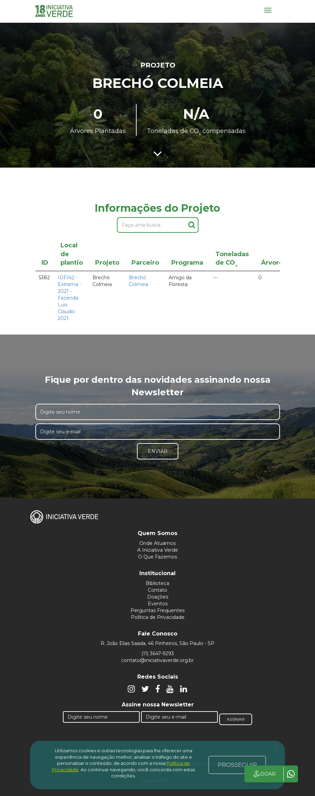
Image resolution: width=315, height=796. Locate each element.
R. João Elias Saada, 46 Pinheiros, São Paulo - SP (157, 643)
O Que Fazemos (157, 557)
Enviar (158, 451)
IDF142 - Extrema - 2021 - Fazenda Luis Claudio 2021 (69, 297)
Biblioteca (157, 583)
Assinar (236, 719)
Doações (157, 597)
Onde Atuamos (157, 543)
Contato (157, 590)
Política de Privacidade (158, 617)
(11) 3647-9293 (157, 653)
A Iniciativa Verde (157, 550)
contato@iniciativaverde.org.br (157, 660)
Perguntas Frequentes (157, 610)
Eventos (158, 604)
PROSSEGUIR (237, 764)
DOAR (264, 774)
